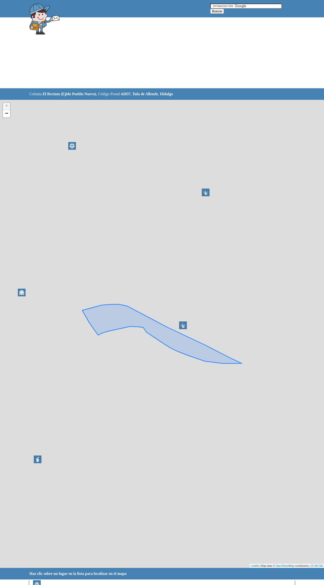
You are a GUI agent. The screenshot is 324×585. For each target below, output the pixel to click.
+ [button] (6, 106)
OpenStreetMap (285, 565)
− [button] (6, 113)
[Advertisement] (149, 53)
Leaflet (255, 565)
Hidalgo (166, 94)
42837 (125, 94)
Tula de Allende (145, 94)
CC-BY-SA (316, 565)
